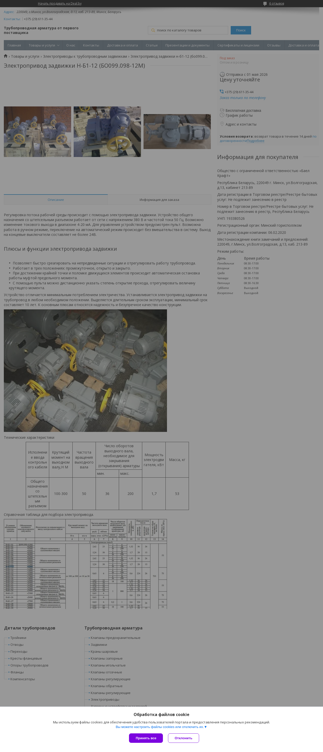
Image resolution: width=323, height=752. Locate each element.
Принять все (146, 738)
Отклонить (183, 738)
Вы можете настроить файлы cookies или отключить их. (160, 727)
